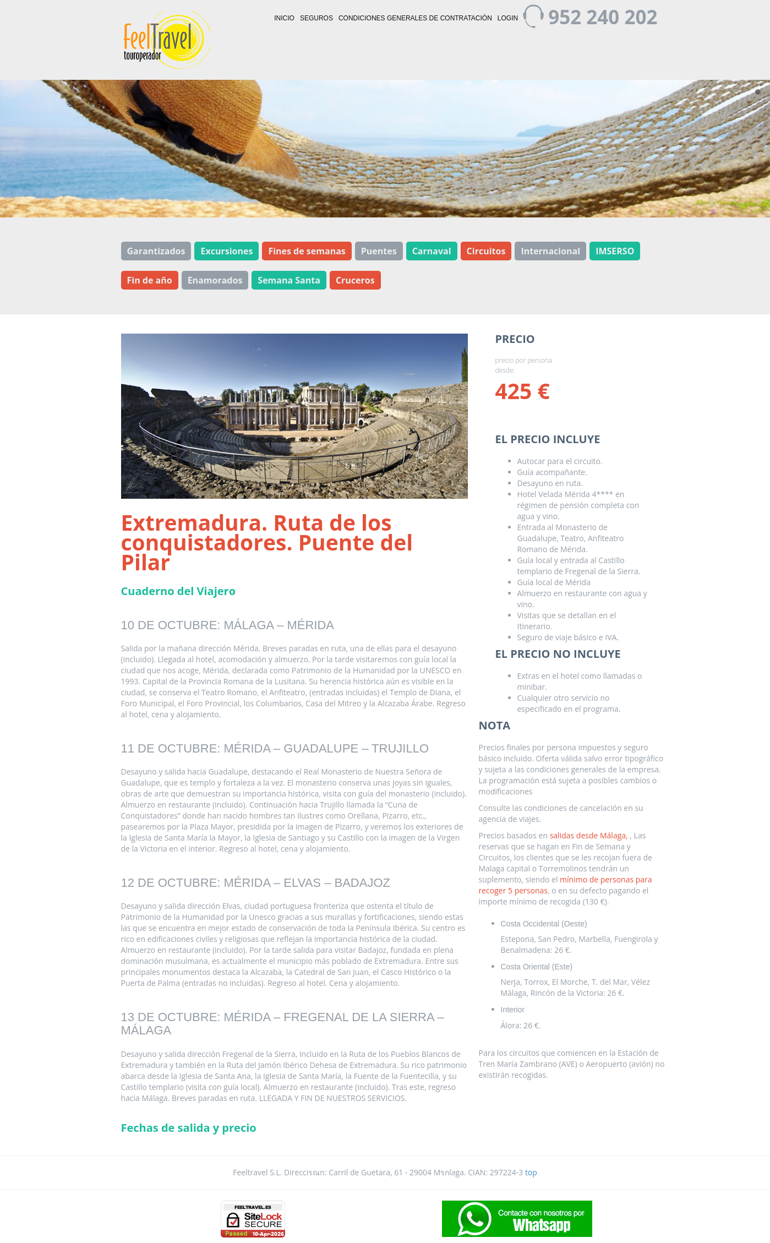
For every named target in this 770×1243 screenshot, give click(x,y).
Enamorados (215, 280)
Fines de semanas (306, 251)
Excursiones (226, 251)
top (531, 1172)
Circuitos (486, 251)
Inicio (284, 18)
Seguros (316, 18)
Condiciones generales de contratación (415, 18)
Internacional (550, 251)
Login (508, 18)
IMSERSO (615, 251)
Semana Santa (289, 280)
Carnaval (431, 251)
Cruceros (355, 280)
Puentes (379, 251)
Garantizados (156, 251)
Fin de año (149, 280)
